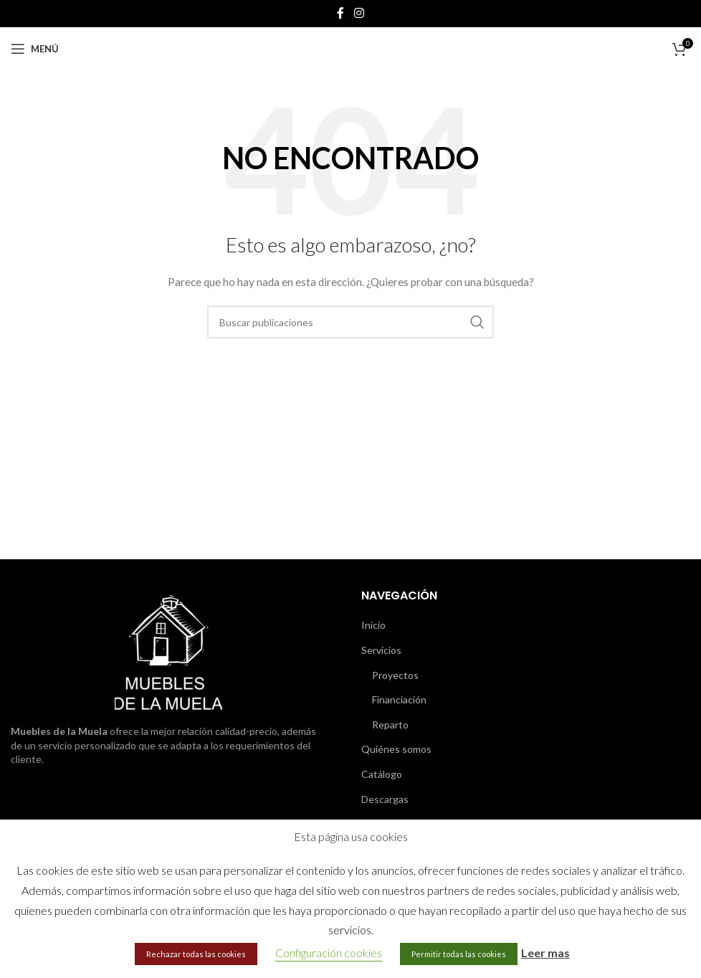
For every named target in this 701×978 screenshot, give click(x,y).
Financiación (399, 699)
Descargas (385, 799)
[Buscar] (350, 321)
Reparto (390, 724)
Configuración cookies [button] (328, 952)
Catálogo (381, 774)
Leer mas (545, 952)
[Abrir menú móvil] (35, 48)
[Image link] (168, 651)
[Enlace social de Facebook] (340, 13)
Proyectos (395, 675)
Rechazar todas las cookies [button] (196, 954)
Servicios (381, 650)
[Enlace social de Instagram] (358, 13)
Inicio (373, 625)
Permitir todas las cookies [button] (458, 954)
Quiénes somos (396, 749)
